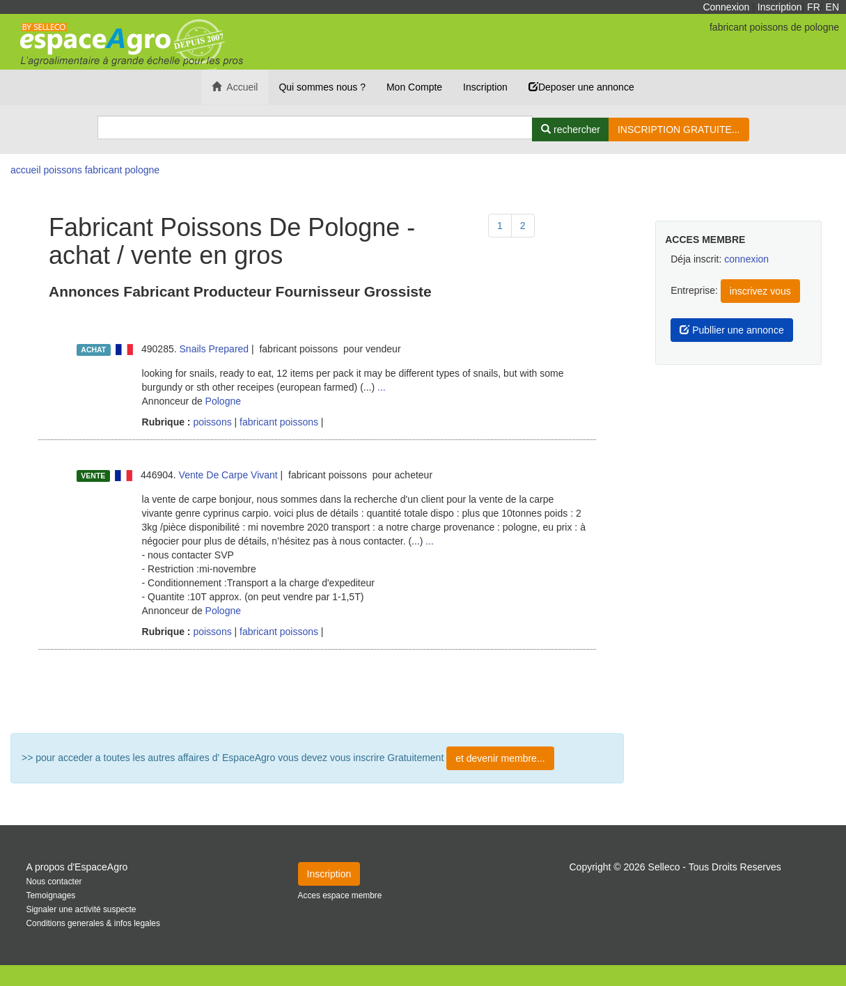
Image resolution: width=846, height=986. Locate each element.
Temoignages (51, 895)
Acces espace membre (340, 895)
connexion (746, 259)
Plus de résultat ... (318, 691)
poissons (211, 422)
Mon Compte (414, 87)
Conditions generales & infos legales (93, 923)
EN (832, 7)
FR (813, 7)
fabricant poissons (279, 422)
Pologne (223, 401)
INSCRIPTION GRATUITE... (679, 129)
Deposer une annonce (581, 87)
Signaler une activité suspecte (81, 909)
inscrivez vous (760, 291)
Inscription (780, 7)
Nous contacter (54, 881)
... (381, 387)
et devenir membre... (500, 758)
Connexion (726, 7)
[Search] (315, 127)
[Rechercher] (570, 129)
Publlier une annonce (731, 330)
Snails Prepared (214, 348)
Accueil (235, 87)
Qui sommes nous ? (322, 87)
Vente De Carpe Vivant (228, 474)
